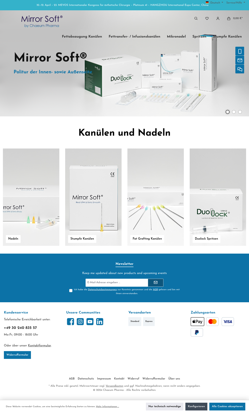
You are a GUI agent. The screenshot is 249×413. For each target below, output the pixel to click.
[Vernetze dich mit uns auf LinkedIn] (99, 321)
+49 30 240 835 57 (20, 328)
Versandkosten (114, 386)
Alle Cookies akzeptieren (227, 406)
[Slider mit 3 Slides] (124, 63)
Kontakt (119, 378)
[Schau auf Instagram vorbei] (80, 321)
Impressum (104, 378)
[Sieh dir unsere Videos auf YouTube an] (90, 321)
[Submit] (155, 283)
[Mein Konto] (217, 18)
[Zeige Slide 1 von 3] (227, 111)
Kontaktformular (39, 345)
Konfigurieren (196, 406)
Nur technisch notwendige (164, 406)
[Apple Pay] (197, 321)
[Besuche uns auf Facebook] (70, 321)
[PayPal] (197, 332)
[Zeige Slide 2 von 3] (233, 111)
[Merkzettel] (207, 18)
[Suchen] (196, 18)
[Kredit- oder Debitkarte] (220, 321)
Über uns (174, 378)
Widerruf (133, 378)
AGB (155, 289)
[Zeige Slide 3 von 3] (240, 111)
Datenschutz (86, 378)
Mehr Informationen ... (107, 406)
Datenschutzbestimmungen (102, 289)
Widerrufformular (17, 354)
